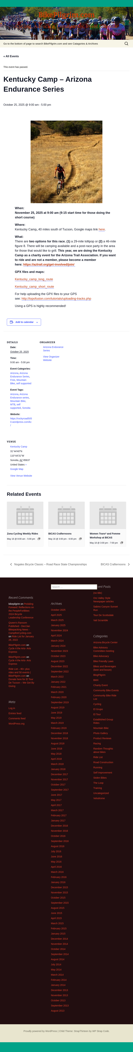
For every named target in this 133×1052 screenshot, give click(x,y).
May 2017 (56, 800)
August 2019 (57, 707)
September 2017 (60, 789)
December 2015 (59, 887)
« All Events (11, 56)
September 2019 (60, 702)
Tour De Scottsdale (103, 615)
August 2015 (57, 908)
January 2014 (58, 985)
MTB (12, 404)
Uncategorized (101, 793)
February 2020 (58, 697)
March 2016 (57, 872)
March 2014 (57, 974)
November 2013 (59, 995)
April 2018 (56, 759)
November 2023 (59, 651)
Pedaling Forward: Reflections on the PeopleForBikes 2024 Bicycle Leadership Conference (21, 610)
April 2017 (56, 805)
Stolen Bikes (100, 777)
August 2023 (57, 661)
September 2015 (60, 902)
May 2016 (56, 861)
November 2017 (59, 779)
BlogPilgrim (99, 675)
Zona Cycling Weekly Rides (22, 533)
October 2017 (58, 784)
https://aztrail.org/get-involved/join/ (49, 264)
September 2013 (60, 1005)
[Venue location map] (58, 454)
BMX (95, 680)
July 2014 (56, 964)
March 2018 (57, 764)
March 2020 (57, 692)
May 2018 (56, 753)
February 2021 (58, 687)
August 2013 (57, 1010)
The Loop (98, 783)
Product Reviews (102, 738)
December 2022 (59, 666)
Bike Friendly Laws (103, 661)
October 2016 (58, 836)
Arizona (14, 373)
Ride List (98, 757)
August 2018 (57, 743)
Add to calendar (25, 322)
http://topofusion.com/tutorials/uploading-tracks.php (56, 298)
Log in (12, 708)
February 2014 (58, 980)
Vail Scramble (100, 620)
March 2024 (57, 640)
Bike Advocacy (101, 656)
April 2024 (56, 635)
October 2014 (58, 949)
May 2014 (56, 969)
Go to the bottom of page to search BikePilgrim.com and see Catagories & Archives (50, 43)
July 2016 (56, 851)
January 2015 (58, 933)
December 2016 (59, 825)
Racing (97, 743)
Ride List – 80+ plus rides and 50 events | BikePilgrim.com (20, 672)
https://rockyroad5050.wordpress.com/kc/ (21, 422)
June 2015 (56, 913)
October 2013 (58, 1000)
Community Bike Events (106, 690)
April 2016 (56, 866)
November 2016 (59, 830)
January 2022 (58, 681)
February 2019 (58, 728)
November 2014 (59, 944)
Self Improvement (102, 772)
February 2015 (58, 928)
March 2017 (57, 810)
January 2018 (58, 769)
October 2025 (58, 609)
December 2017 (59, 774)
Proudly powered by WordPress (40, 1031)
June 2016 (56, 856)
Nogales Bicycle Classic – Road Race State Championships (50, 564)
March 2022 (57, 676)
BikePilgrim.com (17, 645)
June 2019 (56, 712)
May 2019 (56, 717)
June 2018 (56, 748)
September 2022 (60, 671)
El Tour (97, 714)
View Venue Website (21, 475)
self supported (23, 383)
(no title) (97, 593)
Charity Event (100, 685)
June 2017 (56, 794)
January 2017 (58, 820)
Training (97, 788)
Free (12, 380)
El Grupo (98, 709)
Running (97, 767)
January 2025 (58, 625)
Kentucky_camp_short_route (34, 286)
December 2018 (59, 733)
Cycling (97, 704)
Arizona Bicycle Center (105, 642)
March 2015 (57, 923)
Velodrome (99, 798)
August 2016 (57, 846)
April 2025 (56, 615)
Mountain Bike (17, 401)
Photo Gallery (100, 733)
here (102, 229)
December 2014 (59, 938)
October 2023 (58, 656)
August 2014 (57, 959)
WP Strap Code (100, 1031)
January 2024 (58, 645)
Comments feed (17, 718)
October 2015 (58, 897)
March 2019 (57, 723)
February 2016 (58, 877)
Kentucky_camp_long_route (34, 279)
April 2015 (56, 918)
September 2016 (60, 841)
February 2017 (58, 815)
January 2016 (58, 882)
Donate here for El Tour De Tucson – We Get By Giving (21, 682)
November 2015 (59, 892)
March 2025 (57, 620)
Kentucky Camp (18, 446)
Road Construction (103, 762)
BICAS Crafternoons (59, 533)
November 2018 (59, 738)
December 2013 (59, 990)
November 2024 (59, 630)
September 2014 (60, 954)
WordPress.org (16, 723)
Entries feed (15, 713)
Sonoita (26, 408)
